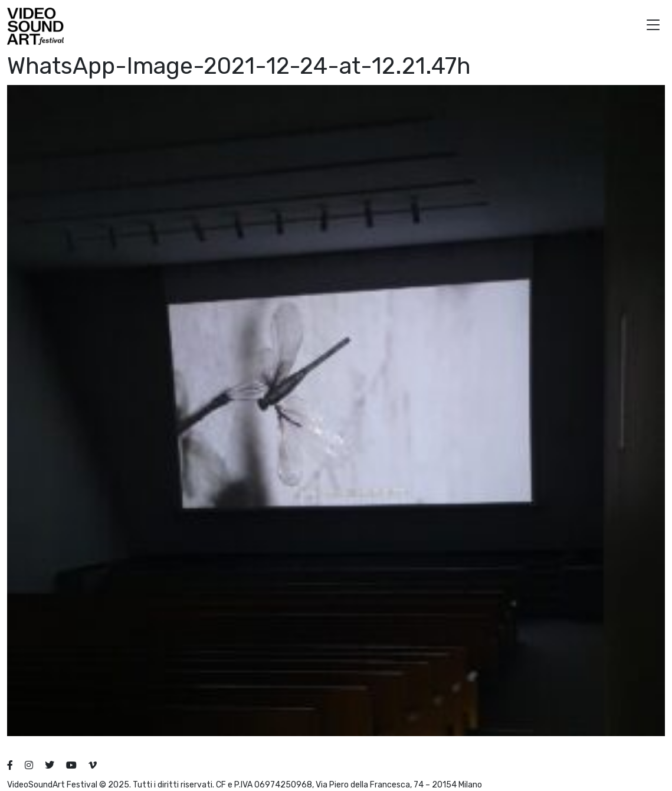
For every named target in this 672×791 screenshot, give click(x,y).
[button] (653, 26)
